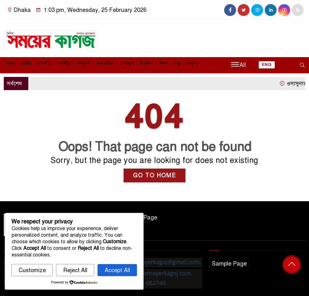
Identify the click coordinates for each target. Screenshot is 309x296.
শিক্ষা (163, 63)
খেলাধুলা (127, 63)
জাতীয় (26, 63)
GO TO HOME (154, 175)
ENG (267, 64)
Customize (32, 270)
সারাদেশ (83, 63)
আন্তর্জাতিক (105, 63)
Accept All (117, 270)
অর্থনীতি (64, 63)
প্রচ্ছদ (10, 63)
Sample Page (229, 263)
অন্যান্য (192, 63)
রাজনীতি (44, 63)
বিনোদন (146, 63)
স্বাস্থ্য (177, 63)
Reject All (75, 270)
